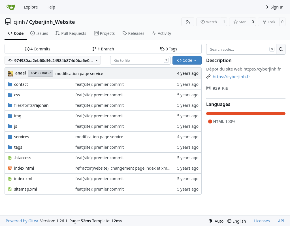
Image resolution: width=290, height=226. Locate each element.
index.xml (23, 178)
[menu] (215, 221)
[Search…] (280, 49)
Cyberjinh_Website (52, 22)
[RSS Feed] (188, 22)
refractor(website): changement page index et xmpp (123, 168)
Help (50, 7)
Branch (103, 49)
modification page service (79, 73)
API (281, 220)
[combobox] (140, 60)
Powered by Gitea (22, 220)
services (21, 136)
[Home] (11, 7)
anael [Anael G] (20, 73)
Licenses (262, 220)
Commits (37, 49)
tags (18, 147)
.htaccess (22, 157)
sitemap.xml (25, 189)
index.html (24, 168)
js (15, 126)
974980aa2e (40, 73)
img (17, 115)
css (17, 94)
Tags (168, 49)
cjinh (19, 22)
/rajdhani (32, 105)
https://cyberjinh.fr (262, 69)
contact (21, 84)
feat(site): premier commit (99, 84)
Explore (31, 7)
